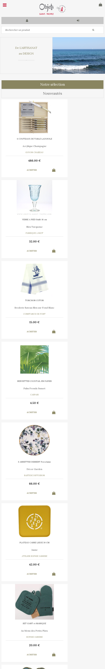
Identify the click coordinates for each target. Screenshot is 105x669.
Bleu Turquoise (78, 146)
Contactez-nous (11, 642)
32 (78, 160)
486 (27, 160)
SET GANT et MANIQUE (27, 381)
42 (78, 322)
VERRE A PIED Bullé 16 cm (78, 139)
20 (26, 403)
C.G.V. (41, 628)
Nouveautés (52, 93)
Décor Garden (27, 308)
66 (26, 322)
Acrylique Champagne (27, 146)
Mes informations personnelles (40, 649)
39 (78, 403)
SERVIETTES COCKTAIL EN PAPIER (78, 220)
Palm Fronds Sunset (78, 227)
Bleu (78, 388)
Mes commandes (11, 649)
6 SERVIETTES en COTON (78, 462)
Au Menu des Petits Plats (27, 388)
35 (27, 564)
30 (78, 483)
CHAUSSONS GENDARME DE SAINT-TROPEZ (78, 382)
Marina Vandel (27, 469)
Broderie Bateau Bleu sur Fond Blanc (27, 227)
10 (27, 483)
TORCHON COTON (27, 220)
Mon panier (34, 642)
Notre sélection (52, 84)
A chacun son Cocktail (78, 469)
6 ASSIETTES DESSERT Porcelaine (27, 300)
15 (27, 241)
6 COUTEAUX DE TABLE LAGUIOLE (27, 139)
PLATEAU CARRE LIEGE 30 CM (78, 300)
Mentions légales (59, 628)
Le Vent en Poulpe (27, 550)
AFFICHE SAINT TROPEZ (27, 462)
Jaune (78, 308)
